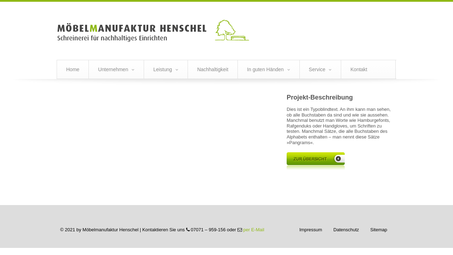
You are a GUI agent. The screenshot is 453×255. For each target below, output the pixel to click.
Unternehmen (113, 69)
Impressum (310, 229)
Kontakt (358, 69)
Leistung (162, 69)
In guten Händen (265, 69)
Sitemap (378, 229)
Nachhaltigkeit (212, 69)
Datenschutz (346, 229)
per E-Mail (253, 229)
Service (317, 69)
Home (72, 69)
